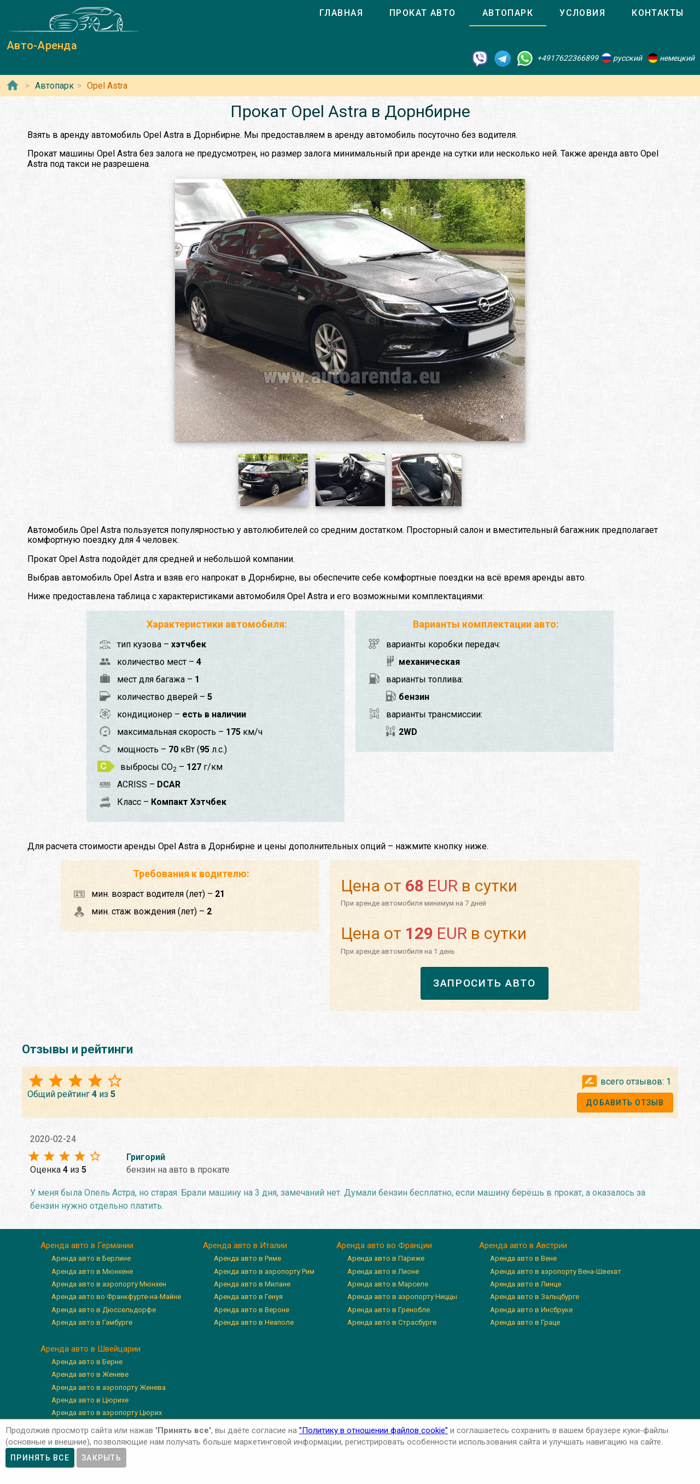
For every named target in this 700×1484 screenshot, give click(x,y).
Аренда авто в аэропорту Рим (264, 1271)
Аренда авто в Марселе (387, 1284)
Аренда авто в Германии (86, 1245)
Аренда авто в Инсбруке (531, 1310)
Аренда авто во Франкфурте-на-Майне (116, 1296)
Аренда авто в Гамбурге (91, 1322)
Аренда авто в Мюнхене (92, 1271)
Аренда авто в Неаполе (254, 1322)
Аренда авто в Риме (247, 1258)
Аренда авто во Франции (384, 1245)
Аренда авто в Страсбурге (391, 1322)
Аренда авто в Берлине (91, 1258)
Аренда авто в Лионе (383, 1271)
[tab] (341, 13)
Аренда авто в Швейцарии (90, 1349)
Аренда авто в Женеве (90, 1374)
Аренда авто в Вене (523, 1258)
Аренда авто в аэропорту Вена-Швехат (555, 1271)
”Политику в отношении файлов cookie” (373, 1430)
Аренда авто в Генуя (248, 1296)
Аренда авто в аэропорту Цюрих (106, 1412)
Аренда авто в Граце (525, 1322)
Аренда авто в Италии (245, 1245)
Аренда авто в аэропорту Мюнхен (108, 1284)
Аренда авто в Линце (525, 1284)
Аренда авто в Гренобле (388, 1310)
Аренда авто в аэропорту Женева (108, 1387)
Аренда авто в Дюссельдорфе (103, 1310)
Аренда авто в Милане (252, 1284)
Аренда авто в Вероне (251, 1310)
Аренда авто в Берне (86, 1362)
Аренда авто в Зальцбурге (534, 1296)
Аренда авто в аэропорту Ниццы (402, 1296)
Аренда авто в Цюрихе (90, 1400)
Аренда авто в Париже (385, 1258)
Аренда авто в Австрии (523, 1245)
